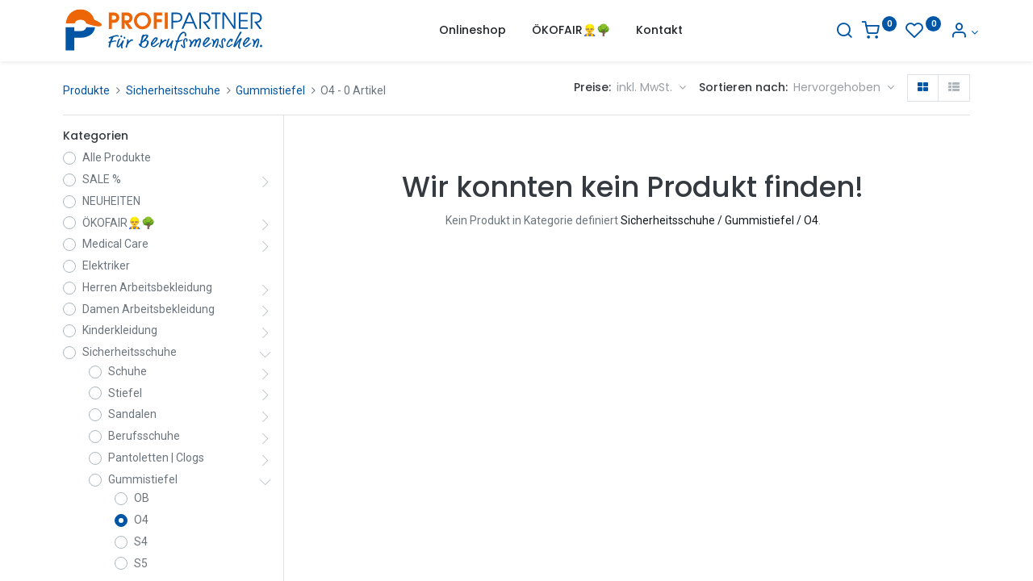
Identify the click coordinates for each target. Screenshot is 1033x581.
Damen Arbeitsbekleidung (148, 309)
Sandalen (132, 414)
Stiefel (125, 393)
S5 (141, 563)
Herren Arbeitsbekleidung (147, 287)
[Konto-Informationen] (956, 32)
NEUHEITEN (111, 200)
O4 (141, 519)
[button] (843, 88)
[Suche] (836, 32)
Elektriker (106, 265)
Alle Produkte (116, 157)
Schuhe (127, 371)
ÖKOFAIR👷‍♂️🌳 (118, 222)
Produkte (86, 90)
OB (141, 497)
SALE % (101, 179)
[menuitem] (472, 30)
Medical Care (115, 243)
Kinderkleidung (119, 330)
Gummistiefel (270, 90)
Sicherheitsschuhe (173, 90)
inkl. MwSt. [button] (646, 87)
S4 (141, 541)
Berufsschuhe (144, 435)
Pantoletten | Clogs (156, 457)
